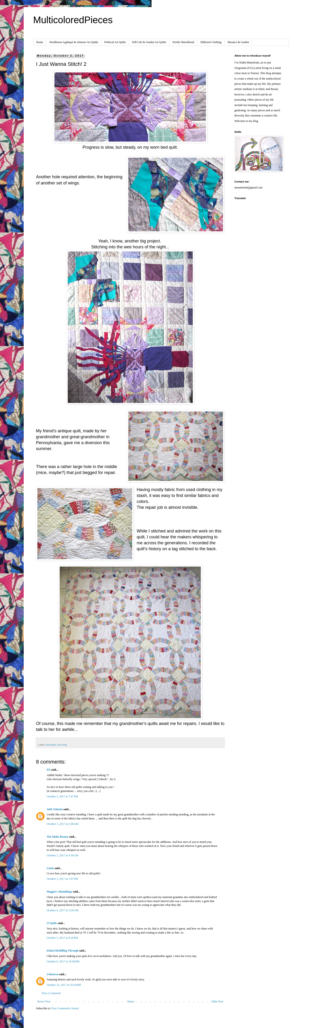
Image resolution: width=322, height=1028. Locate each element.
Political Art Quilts (115, 42)
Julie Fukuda (55, 809)
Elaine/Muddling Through (63, 950)
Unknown (52, 974)
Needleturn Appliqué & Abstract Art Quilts (73, 42)
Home (39, 42)
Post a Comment (51, 993)
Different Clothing (210, 42)
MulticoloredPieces (73, 20)
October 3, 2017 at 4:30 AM (62, 855)
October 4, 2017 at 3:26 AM (62, 910)
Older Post (217, 1001)
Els (48, 769)
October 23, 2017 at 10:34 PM (64, 985)
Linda (50, 868)
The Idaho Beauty (57, 836)
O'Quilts (52, 923)
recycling (62, 744)
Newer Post (43, 1001)
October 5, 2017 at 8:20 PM (62, 937)
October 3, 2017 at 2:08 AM (62, 824)
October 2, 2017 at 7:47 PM (62, 796)
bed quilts (51, 744)
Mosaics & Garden (238, 42)
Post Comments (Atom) (65, 1008)
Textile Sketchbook (183, 42)
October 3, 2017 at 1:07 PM (62, 879)
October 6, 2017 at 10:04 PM (63, 961)
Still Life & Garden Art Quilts (149, 42)
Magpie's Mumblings (59, 891)
